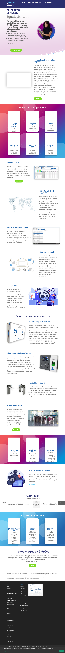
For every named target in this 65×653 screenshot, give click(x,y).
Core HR (8, 627)
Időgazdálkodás (10, 625)
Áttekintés (9, 623)
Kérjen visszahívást (24, 605)
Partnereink (9, 610)
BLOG (44, 2)
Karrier (8, 608)
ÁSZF (8, 591)
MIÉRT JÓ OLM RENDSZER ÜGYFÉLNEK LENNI (37, 646)
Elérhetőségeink (23, 610)
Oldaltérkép (9, 613)
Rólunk (8, 586)
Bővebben (31, 485)
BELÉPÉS (49, 2)
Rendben (61, 651)
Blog (21, 593)
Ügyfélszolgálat (23, 591)
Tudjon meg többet (5, 651)
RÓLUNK (24, 646)
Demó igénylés (23, 607)
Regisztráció (22, 588)
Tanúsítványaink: (14, 530)
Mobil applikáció (10, 639)
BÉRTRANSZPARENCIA (34, 2)
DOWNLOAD (9, 646)
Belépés (22, 586)
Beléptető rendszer (10, 641)
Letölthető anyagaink (11, 598)
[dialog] (32, 650)
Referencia (9, 588)
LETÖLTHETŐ (21, 2)
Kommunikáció (10, 636)
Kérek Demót (16, 50)
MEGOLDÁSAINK (11, 2)
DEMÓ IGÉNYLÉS (11, 5)
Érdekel (38, 99)
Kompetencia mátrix (11, 634)
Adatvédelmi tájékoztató (12, 593)
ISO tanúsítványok (10, 595)
